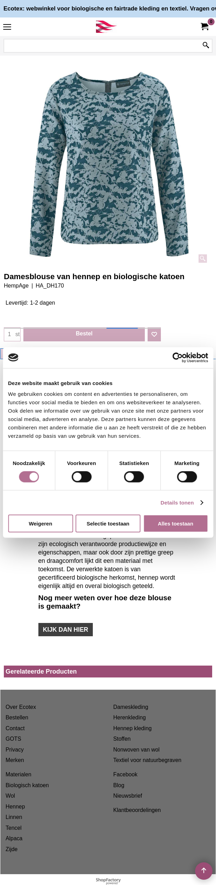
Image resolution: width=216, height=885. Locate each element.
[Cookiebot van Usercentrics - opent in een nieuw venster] (177, 357)
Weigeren (40, 524)
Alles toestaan (175, 524)
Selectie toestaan (108, 524)
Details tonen (177, 502)
